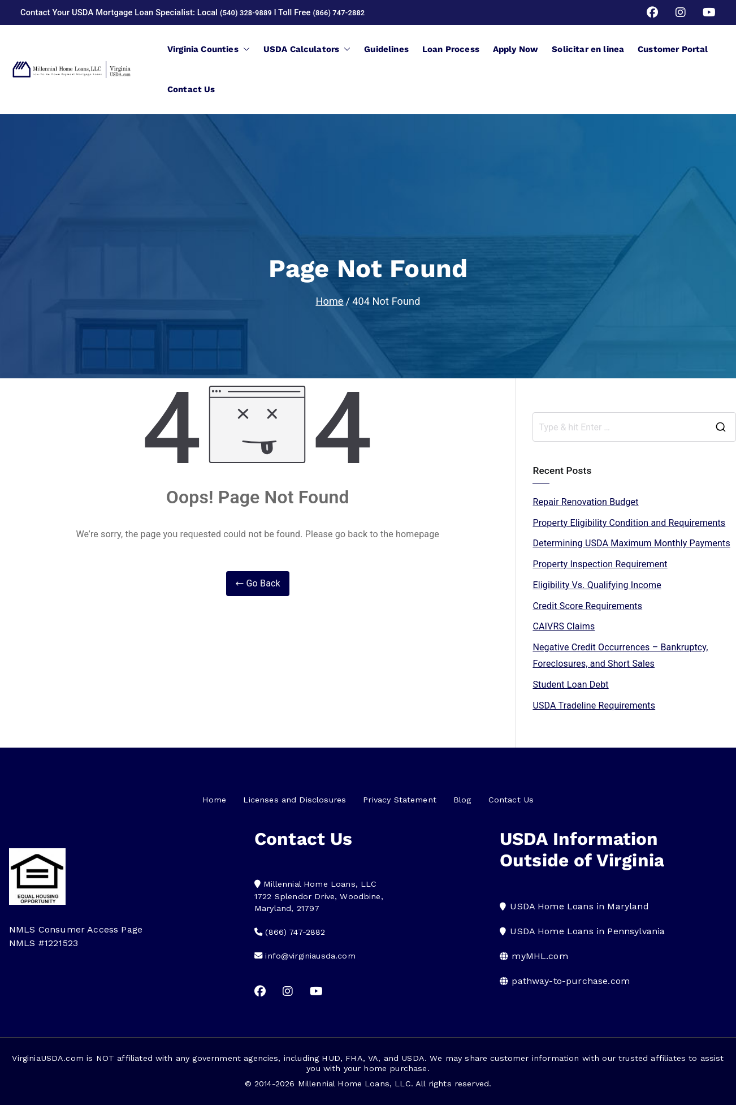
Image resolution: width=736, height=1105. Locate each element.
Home (214, 799)
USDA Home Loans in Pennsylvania (587, 931)
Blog (462, 799)
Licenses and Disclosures (294, 799)
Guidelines (386, 49)
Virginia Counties (208, 49)
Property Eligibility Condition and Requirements (628, 522)
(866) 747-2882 (350, 12)
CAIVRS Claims (563, 626)
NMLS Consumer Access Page (75, 929)
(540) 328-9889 (249, 12)
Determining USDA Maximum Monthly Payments (631, 543)
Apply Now (515, 49)
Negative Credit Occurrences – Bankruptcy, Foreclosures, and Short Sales (620, 655)
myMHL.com (540, 956)
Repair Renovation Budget (585, 502)
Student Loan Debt (570, 684)
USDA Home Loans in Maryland (579, 906)
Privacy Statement (399, 799)
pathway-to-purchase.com (571, 980)
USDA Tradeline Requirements (593, 705)
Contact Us (191, 89)
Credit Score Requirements (587, 606)
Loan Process (450, 49)
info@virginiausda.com (310, 955)
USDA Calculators (307, 49)
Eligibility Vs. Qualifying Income (596, 585)
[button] (244, 49)
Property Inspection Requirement (599, 564)
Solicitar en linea (588, 49)
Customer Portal (673, 49)
